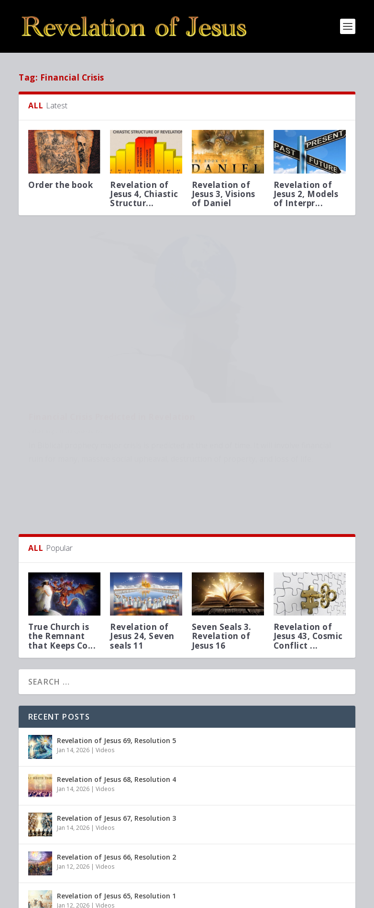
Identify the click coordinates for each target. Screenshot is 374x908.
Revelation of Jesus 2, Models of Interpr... (306, 194)
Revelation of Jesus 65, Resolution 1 (116, 840)
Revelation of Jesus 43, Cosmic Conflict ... (308, 580)
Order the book (60, 184)
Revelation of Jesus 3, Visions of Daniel (223, 194)
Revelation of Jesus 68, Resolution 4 (116, 723)
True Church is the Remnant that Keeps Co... (62, 580)
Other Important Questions (65, 364)
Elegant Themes (84, 897)
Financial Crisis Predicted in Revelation (87, 343)
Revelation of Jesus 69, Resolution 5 (116, 684)
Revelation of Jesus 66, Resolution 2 (116, 801)
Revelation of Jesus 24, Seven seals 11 (142, 580)
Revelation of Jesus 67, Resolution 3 (116, 762)
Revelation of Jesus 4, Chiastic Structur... (144, 194)
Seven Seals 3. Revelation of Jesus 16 (222, 580)
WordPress (174, 897)
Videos (105, 694)
